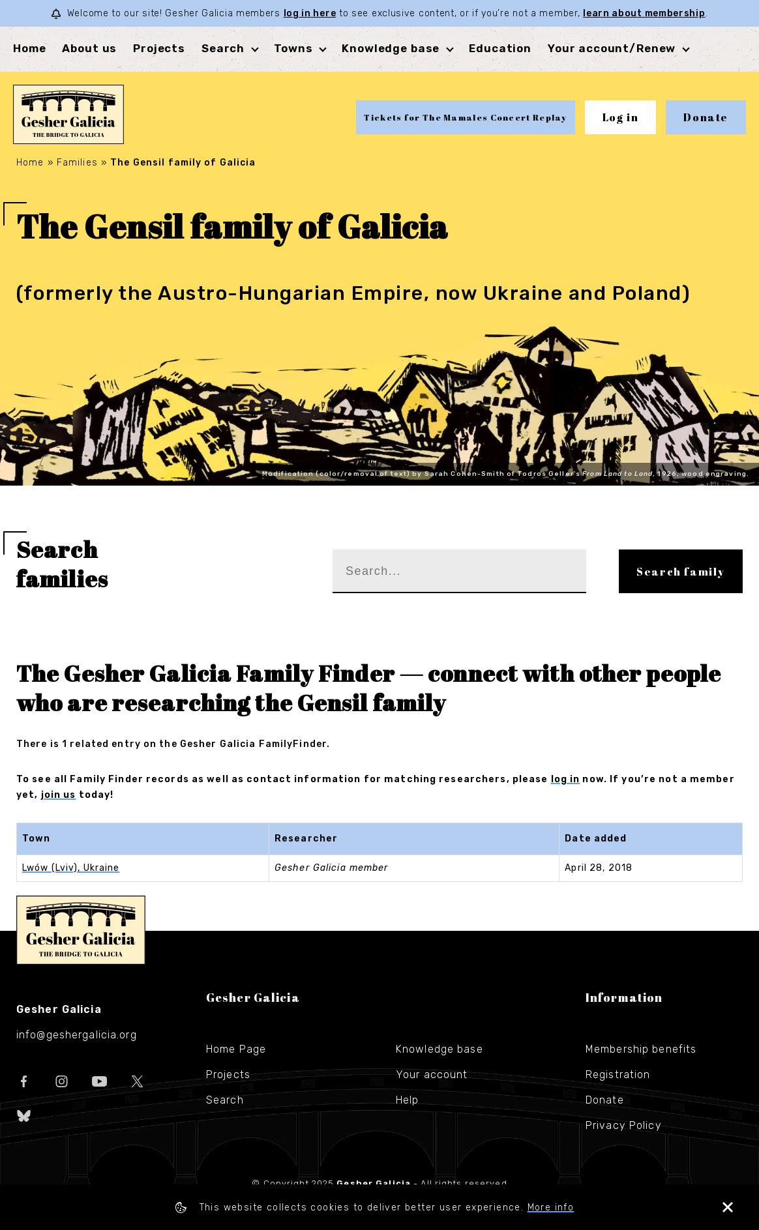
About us (89, 48)
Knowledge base (390, 48)
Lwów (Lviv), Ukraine (70, 867)
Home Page (236, 1049)
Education (500, 48)
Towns (293, 48)
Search (223, 48)
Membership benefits (641, 1049)
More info (551, 1207)
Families (77, 162)
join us (58, 794)
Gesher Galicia (80, 930)
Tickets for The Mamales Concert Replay (465, 117)
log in (565, 779)
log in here (310, 13)
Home (29, 48)
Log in (621, 117)
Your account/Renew (612, 48)
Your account (432, 1074)
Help (407, 1100)
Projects (159, 48)
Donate (705, 117)
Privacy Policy (624, 1125)
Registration (618, 1074)
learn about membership (644, 13)
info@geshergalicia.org (76, 1035)
